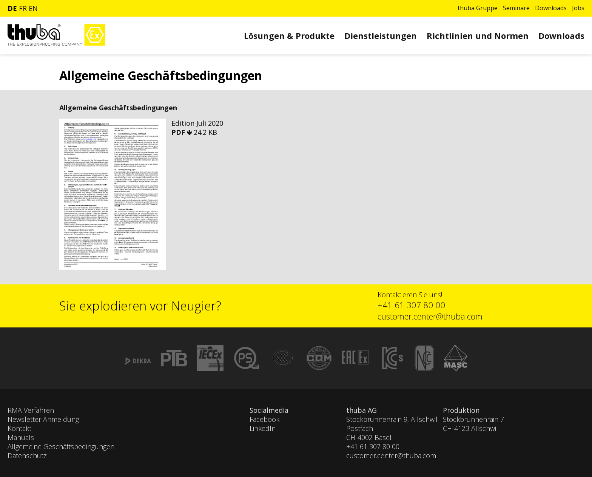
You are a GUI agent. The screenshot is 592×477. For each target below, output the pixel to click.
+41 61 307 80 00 (412, 304)
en (33, 8)
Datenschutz (27, 455)
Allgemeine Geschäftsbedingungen (61, 446)
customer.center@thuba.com (430, 316)
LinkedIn (263, 428)
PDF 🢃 (182, 132)
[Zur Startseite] (56, 43)
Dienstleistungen (380, 35)
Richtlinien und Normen (478, 35)
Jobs (578, 8)
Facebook (264, 419)
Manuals (21, 437)
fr (23, 8)
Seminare (516, 8)
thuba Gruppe (478, 8)
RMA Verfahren (31, 410)
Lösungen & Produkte (289, 35)
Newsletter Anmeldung (43, 419)
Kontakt (19, 428)
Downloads (551, 8)
